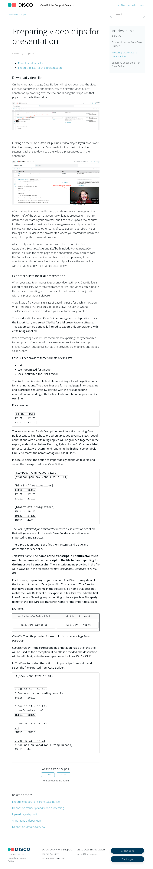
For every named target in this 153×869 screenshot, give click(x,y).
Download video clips (30, 63)
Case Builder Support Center (57, 5)
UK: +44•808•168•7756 (53, 858)
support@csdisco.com (86, 854)
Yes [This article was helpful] (49, 774)
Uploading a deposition (26, 814)
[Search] (127, 14)
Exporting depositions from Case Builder (36, 801)
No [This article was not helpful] (65, 774)
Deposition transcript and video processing (38, 808)
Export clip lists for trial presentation (40, 67)
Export (24, 14)
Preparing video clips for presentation (125, 54)
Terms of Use (13, 858)
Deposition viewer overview (28, 827)
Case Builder (13, 14)
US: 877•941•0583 (50, 854)
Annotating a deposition (26, 820)
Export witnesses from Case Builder (127, 44)
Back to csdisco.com (131, 5)
